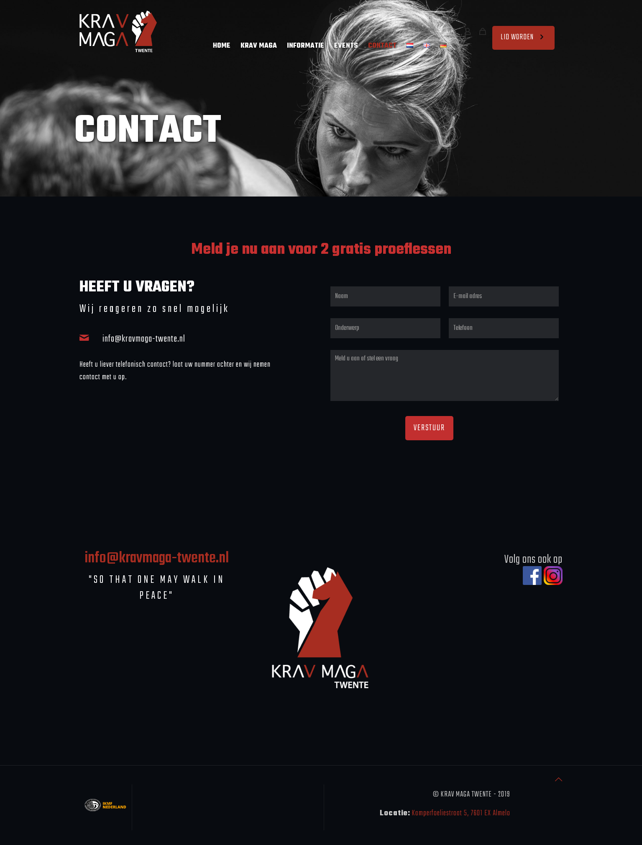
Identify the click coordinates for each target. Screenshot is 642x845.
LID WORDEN (523, 37)
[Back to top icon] (559, 780)
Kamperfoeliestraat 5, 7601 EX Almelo (461, 813)
